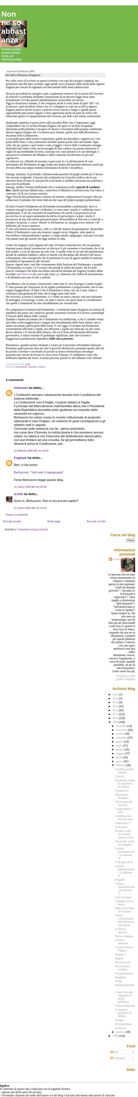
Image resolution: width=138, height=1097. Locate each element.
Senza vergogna (124, 936)
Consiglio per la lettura (124, 903)
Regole (119, 958)
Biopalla (120, 879)
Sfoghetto (120, 977)
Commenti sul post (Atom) (32, 529)
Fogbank (20, 458)
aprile (119, 757)
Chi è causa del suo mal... (123, 803)
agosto (120, 741)
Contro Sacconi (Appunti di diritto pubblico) (124, 997)
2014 (115, 702)
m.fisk (18, 494)
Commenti (118, 1058)
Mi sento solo (123, 962)
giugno (120, 749)
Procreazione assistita (122, 968)
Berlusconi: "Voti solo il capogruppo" (39, 472)
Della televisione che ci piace (124, 910)
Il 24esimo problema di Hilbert (123, 1013)
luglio (119, 745)
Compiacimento (124, 973)
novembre (122, 729)
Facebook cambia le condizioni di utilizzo (125, 783)
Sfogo (118, 981)
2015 (115, 698)
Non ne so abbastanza (13, 27)
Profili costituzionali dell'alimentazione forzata (124, 920)
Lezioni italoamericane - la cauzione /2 (125, 888)
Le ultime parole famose (124, 771)
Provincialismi (123, 1024)
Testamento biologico (121, 796)
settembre (122, 737)
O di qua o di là (124, 862)
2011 (115, 714)
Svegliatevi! (122, 790)
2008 (115, 1035)
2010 (115, 718)
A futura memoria (121, 941)
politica (41, 367)
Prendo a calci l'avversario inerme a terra (124, 834)
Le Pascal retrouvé (121, 930)
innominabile (21, 367)
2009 (115, 722)
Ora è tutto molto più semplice (125, 843)
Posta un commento (17, 514)
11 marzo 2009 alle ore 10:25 (30, 508)
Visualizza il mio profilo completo (125, 677)
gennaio (121, 1031)
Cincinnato (121, 827)
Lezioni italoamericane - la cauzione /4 (125, 853)
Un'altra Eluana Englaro (22, 75)
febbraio (121, 765)
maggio (120, 753)
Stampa (119, 1020)
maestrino (32, 367)
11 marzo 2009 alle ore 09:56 (30, 486)
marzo (120, 761)
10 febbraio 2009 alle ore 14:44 (31, 450)
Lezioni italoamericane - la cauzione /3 (125, 871)
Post (114, 1051)
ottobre (120, 733)
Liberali (119, 776)
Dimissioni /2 (122, 823)
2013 (115, 706)
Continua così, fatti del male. (124, 817)
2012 (115, 710)
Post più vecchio (96, 521)
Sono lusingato (123, 897)
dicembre (121, 726)
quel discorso (24, 274)
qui (57, 274)
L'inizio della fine (125, 1005)
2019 (115, 694)
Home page (54, 521)
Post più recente (12, 521)
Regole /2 (120, 954)
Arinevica (120, 1027)
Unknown (21, 388)
